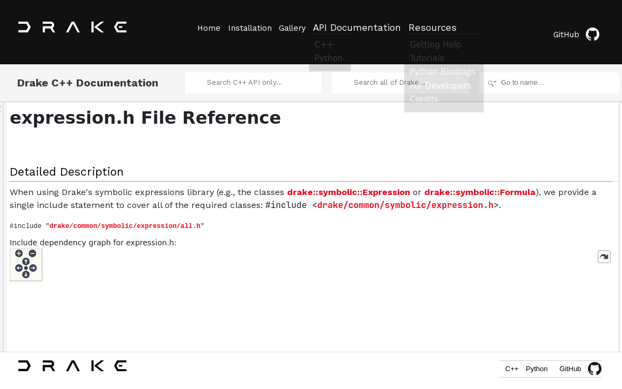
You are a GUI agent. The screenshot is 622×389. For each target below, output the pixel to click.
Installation (255, 27)
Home (208, 27)
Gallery (304, 27)
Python (532, 371)
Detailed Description (530, 100)
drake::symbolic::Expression (206, 197)
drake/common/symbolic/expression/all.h (260, 245)
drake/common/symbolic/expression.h (285, 223)
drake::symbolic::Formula (337, 197)
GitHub (581, 28)
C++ (498, 371)
